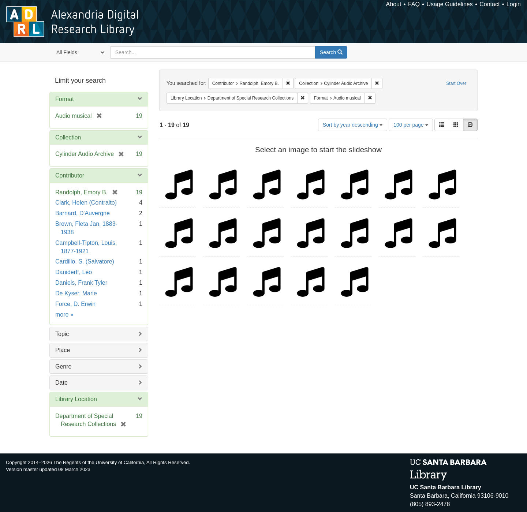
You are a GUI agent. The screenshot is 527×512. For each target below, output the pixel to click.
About (393, 4)
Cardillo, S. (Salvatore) (84, 261)
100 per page (410, 125)
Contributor (69, 175)
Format (64, 99)
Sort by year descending (352, 125)
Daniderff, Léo (73, 272)
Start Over (456, 83)
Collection (68, 137)
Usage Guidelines (449, 4)
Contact (489, 4)
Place (62, 350)
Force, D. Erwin (75, 304)
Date (61, 383)
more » (64, 314)
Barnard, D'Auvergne (82, 213)
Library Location (76, 399)
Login (514, 4)
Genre (63, 366)
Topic (62, 334)
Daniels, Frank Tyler (81, 283)
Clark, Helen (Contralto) (86, 202)
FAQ (414, 4)
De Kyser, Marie (76, 293)
